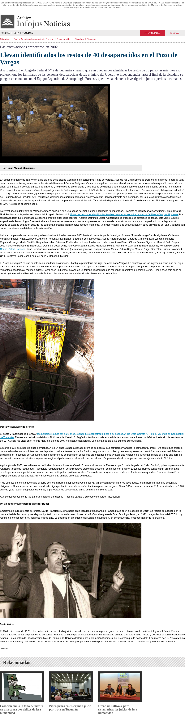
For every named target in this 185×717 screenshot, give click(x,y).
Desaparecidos (64, 39)
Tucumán (91, 39)
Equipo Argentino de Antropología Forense (33, 39)
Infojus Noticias (38, 22)
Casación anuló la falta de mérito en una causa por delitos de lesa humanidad (21, 709)
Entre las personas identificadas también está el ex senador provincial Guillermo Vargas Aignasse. (124, 214)
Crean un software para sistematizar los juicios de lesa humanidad (117, 709)
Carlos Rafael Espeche (12, 249)
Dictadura (79, 39)
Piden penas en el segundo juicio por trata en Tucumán (70, 707)
